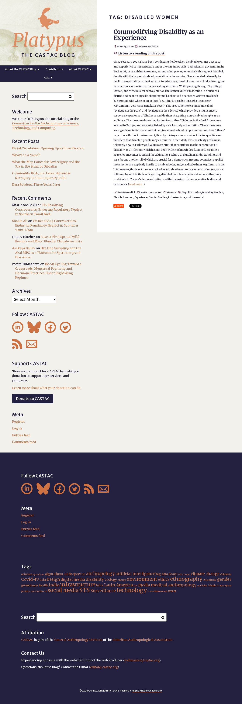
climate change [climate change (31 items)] (205, 573)
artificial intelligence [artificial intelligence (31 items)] (135, 573)
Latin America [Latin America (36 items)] (118, 585)
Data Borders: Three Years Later (36, 184)
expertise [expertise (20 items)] (209, 579)
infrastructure (176, 197)
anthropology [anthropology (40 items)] (100, 573)
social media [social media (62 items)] (63, 590)
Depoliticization (191, 192)
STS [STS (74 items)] (84, 590)
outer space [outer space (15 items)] (225, 585)
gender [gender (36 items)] (224, 579)
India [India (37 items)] (54, 585)
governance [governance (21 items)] (29, 585)
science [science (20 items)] (41, 591)
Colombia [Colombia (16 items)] (225, 574)
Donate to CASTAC (33, 398)
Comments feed (24, 442)
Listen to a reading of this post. (141, 53)
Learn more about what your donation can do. (46, 388)
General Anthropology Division (78, 640)
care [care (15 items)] (180, 574)
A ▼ (48, 77)
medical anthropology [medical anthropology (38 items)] (174, 585)
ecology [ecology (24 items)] (111, 580)
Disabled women (123, 197)
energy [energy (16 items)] (122, 579)
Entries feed (21, 435)
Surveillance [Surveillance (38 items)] (103, 590)
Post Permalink (127, 192)
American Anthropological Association (142, 640)
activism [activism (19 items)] (26, 574)
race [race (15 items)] (33, 591)
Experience (141, 197)
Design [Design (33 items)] (53, 579)
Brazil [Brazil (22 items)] (173, 574)
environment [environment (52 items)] (142, 579)
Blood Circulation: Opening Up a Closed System (48, 148)
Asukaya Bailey (23, 248)
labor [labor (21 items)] (99, 585)
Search (19, 96)
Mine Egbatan (125, 46)
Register (18, 421)
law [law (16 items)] (135, 585)
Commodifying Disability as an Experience (158, 35)
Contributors (54, 69)
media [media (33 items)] (144, 585)
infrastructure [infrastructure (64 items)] (77, 584)
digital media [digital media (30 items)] (73, 579)
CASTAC (27, 640)
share (120, 205)
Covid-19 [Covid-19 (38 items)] (30, 579)
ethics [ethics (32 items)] (163, 579)
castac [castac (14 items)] (187, 574)
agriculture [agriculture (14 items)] (38, 574)
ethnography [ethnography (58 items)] (186, 579)
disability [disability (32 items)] (95, 579)
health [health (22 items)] (43, 585)
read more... (136, 184)
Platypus (48, 40)
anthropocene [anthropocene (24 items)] (74, 574)
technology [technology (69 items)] (132, 590)
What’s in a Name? (26, 155)
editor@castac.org (104, 667)
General (172, 192)
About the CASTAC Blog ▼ (22, 69)
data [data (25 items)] (43, 579)
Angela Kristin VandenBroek (147, 690)
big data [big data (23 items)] (162, 574)
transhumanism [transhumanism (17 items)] (157, 591)
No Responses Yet (151, 192)
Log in (17, 428)
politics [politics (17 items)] (25, 591)
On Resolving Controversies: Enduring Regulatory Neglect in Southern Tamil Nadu (48, 209)
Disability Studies (212, 192)
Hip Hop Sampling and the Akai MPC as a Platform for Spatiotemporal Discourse (48, 252)
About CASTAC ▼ (80, 69)
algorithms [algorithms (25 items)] (54, 574)
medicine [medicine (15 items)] (202, 585)
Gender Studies (158, 197)
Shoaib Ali (19, 221)
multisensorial (195, 197)
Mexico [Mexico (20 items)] (213, 585)
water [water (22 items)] (172, 591)
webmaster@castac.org (141, 660)
